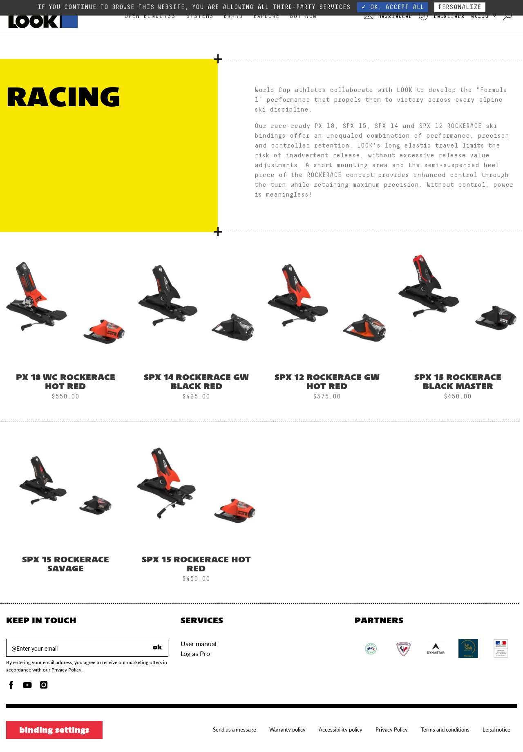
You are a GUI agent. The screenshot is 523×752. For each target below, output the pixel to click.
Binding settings (54, 731)
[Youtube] (27, 687)
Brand (233, 16)
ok (157, 648)
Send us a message (234, 729)
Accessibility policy (340, 729)
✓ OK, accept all (392, 7)
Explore (266, 16)
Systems (199, 16)
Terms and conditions (445, 729)
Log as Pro (195, 653)
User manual (199, 643)
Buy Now (303, 16)
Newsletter (388, 16)
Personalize (459, 7)
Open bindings (149, 16)
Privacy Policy (391, 729)
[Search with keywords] (508, 16)
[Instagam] (44, 687)
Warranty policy (287, 729)
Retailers (441, 16)
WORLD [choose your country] (483, 16)
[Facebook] (11, 687)
